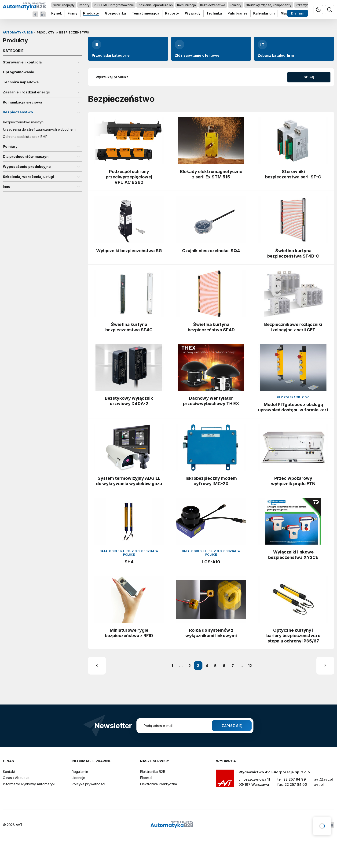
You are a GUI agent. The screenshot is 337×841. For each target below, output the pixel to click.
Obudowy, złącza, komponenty (268, 5)
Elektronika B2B (152, 771)
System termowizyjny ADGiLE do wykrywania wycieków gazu (129, 481)
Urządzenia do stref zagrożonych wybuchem (39, 129)
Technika (214, 13)
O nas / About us (16, 777)
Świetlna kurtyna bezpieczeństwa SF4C (129, 327)
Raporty (172, 13)
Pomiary (235, 5)
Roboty (84, 5)
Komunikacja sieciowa (22, 102)
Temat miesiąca (145, 13)
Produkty (91, 13)
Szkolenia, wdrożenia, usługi (28, 177)
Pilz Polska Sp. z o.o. (293, 397)
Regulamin (79, 771)
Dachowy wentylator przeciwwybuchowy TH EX (211, 400)
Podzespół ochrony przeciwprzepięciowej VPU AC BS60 (129, 177)
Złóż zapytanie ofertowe (197, 49)
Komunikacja (186, 5)
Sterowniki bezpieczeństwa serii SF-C (293, 174)
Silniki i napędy (63, 5)
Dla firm (297, 13)
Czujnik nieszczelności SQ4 (211, 250)
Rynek (56, 13)
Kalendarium (264, 13)
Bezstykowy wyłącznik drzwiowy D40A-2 (129, 400)
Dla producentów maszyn (25, 157)
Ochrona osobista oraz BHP (25, 137)
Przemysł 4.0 (305, 5)
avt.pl (319, 784)
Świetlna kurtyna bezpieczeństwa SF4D (211, 327)
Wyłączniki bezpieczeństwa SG (129, 250)
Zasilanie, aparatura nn (155, 5)
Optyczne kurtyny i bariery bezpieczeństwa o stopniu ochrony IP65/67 (293, 635)
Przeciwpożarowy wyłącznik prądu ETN (293, 481)
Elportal (146, 777)
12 (250, 665)
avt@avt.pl (323, 779)
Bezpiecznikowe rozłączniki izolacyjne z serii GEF (293, 327)
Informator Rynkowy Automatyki (29, 784)
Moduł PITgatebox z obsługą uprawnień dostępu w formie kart (293, 407)
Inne (6, 186)
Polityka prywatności (88, 784)
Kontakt (9, 771)
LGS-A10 (211, 561)
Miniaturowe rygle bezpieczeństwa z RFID (129, 632)
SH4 (129, 561)
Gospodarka (115, 13)
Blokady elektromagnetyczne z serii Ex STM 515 (211, 174)
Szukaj (309, 77)
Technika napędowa (21, 82)
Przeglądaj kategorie (111, 49)
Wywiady (193, 13)
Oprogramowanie (18, 72)
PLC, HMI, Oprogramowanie (114, 5)
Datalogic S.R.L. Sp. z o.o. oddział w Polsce (129, 552)
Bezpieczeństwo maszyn (23, 122)
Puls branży (237, 13)
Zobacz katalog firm (276, 49)
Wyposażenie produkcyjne (27, 167)
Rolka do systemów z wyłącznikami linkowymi (211, 632)
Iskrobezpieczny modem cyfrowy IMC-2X (211, 481)
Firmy (72, 13)
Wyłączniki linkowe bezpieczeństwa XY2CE (293, 554)
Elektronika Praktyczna (158, 784)
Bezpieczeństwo (212, 5)
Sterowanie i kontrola (22, 62)
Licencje (78, 777)
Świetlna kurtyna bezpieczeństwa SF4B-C (293, 253)
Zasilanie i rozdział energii (26, 92)
